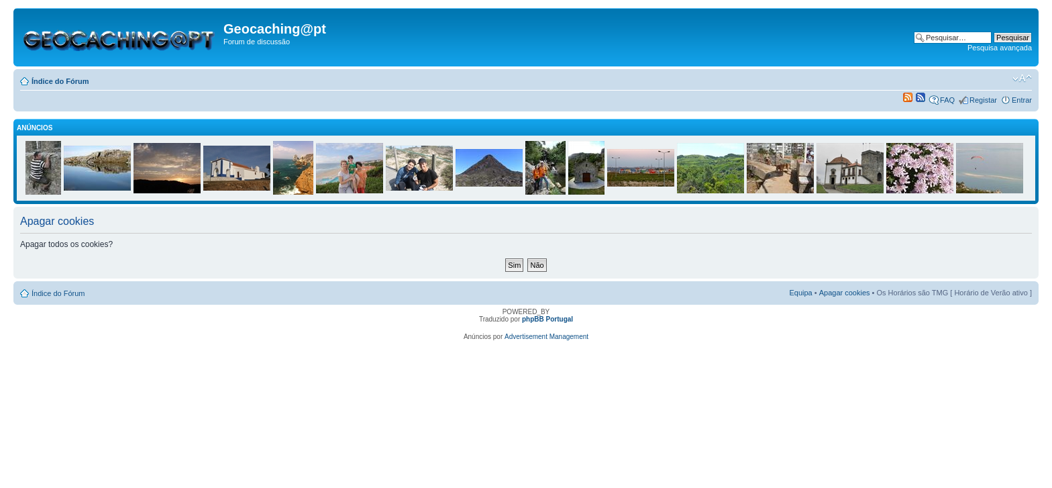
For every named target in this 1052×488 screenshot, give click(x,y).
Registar (983, 100)
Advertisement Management (546, 336)
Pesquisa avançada (999, 48)
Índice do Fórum (60, 81)
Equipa (800, 293)
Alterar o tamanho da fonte (1022, 78)
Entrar (1022, 100)
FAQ (947, 100)
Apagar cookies (844, 293)
